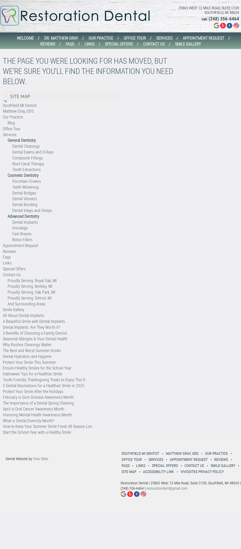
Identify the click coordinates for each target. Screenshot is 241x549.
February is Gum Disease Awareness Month (38, 397)
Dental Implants (25, 222)
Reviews (47, 44)
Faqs (70, 44)
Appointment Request (203, 38)
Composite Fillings (27, 158)
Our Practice (101, 38)
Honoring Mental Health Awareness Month (37, 414)
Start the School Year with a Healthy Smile (37, 432)
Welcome (25, 38)
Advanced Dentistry (23, 216)
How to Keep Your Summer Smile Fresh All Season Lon (47, 426)
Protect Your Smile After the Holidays (33, 391)
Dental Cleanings (26, 146)
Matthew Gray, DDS (18, 111)
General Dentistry (22, 140)
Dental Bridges (24, 193)
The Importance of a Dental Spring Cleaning (38, 403)
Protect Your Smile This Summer (29, 362)
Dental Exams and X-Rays (33, 152)
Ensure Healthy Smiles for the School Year (37, 368)
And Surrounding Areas (27, 304)
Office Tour (135, 38)
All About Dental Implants (23, 315)
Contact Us (154, 44)
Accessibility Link (158, 471)
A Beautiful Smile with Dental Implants (34, 321)
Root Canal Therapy (28, 163)
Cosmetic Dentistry (23, 175)
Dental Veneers (24, 198)
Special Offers (119, 44)
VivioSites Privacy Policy (202, 471)
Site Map (129, 471)
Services (164, 38)
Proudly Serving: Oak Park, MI (31, 292)
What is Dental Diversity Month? (28, 420)
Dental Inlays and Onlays (32, 210)
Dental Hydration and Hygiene (27, 356)
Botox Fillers (22, 239)
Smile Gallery (188, 44)
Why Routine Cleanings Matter (27, 344)
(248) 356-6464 (224, 19)
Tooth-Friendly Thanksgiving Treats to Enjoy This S (44, 379)
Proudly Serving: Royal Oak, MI (32, 280)
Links (89, 44)
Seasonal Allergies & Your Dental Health (35, 338)
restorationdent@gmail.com (167, 488)
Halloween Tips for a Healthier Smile (32, 373)
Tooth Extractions (26, 169)
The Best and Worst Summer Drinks (32, 350)
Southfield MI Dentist (20, 105)
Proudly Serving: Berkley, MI (30, 286)
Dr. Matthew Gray (61, 38)
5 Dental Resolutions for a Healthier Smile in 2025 (43, 385)
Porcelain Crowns (26, 181)
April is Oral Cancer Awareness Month (33, 409)
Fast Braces (21, 233)
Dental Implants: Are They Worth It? (31, 327)
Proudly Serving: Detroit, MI (30, 298)
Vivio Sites (40, 458)
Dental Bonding (24, 204)
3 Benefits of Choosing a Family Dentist (35, 333)
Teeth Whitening (25, 187)
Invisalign (20, 228)
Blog (11, 122)
